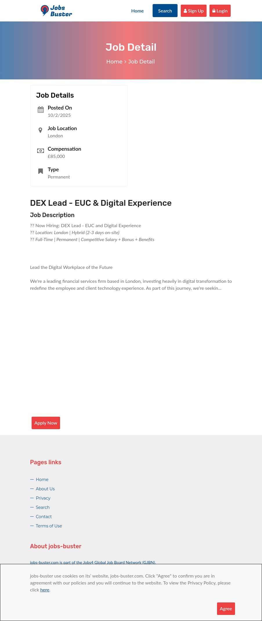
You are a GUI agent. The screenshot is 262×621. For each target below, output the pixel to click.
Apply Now (46, 422)
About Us (45, 488)
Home (137, 10)
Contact (44, 516)
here (44, 589)
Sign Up (194, 10)
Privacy (43, 498)
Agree (226, 608)
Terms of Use (49, 526)
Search (165, 10)
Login (219, 10)
